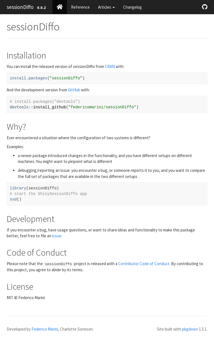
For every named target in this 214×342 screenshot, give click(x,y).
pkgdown (190, 329)
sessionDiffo (20, 7)
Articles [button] (106, 7)
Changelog (132, 7)
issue (56, 235)
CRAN (110, 66)
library (18, 188)
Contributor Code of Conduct (143, 263)
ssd (13, 199)
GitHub (74, 89)
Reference (80, 7)
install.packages (28, 78)
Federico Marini (44, 329)
